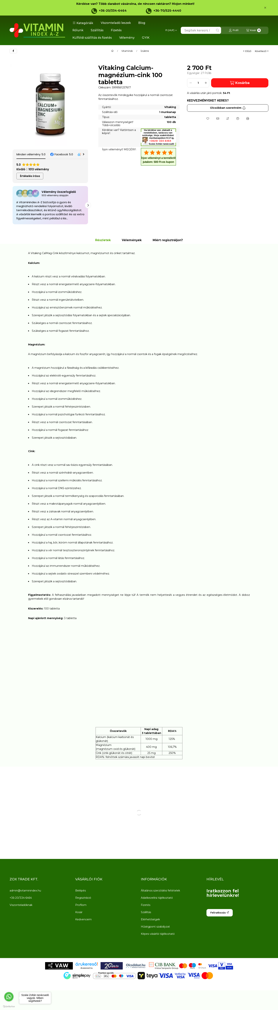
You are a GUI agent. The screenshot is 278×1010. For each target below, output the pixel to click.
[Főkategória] (112, 51)
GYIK (145, 37)
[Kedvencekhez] (208, 118)
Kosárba (240, 83)
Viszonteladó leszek (116, 23)
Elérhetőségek (150, 919)
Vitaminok (127, 51)
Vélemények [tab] (132, 240)
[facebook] (13, 51)
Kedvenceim (83, 919)
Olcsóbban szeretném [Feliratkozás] (228, 107)
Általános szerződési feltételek (160, 890)
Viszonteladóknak (21, 905)
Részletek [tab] (103, 240)
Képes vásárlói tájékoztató (158, 933)
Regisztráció (83, 897)
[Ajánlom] (218, 118)
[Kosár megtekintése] (253, 30)
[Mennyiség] (198, 82)
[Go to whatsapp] (8, 996)
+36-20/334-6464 (113, 10)
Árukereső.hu (87, 968)
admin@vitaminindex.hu (25, 890)
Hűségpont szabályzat (155, 926)
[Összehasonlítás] (228, 118)
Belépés (80, 890)
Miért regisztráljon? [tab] (168, 240)
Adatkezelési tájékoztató (157, 897)
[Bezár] (265, 8)
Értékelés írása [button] (30, 176)
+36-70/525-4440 (167, 10)
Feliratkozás (219, 912)
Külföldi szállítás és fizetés (92, 37)
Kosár (78, 912)
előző (247, 51)
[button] (83, 23)
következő (261, 51)
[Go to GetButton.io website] (9, 1006)
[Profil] (234, 30)
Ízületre (145, 51)
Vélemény (127, 37)
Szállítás (97, 30)
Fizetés (116, 30)
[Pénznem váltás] (171, 30)
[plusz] (205, 82)
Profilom (81, 905)
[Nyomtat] (248, 118)
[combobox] (201, 30)
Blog (141, 23)
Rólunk (77, 30)
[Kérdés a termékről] (238, 118)
